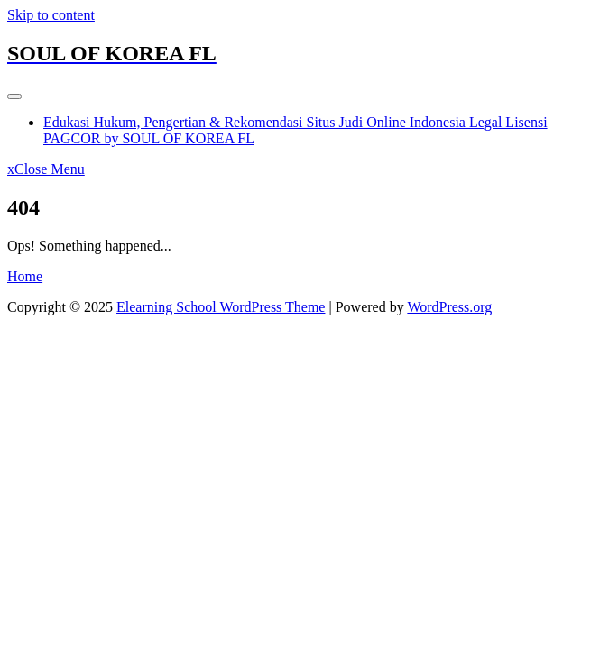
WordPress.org (449, 307)
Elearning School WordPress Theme (220, 307)
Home (24, 276)
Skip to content (51, 15)
